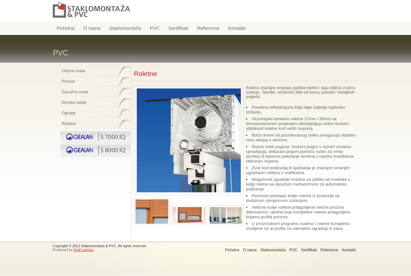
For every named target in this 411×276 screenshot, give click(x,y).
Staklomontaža (125, 28)
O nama (91, 28)
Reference (208, 28)
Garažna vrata (75, 91)
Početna (65, 28)
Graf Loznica (83, 250)
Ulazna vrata (73, 70)
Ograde (68, 113)
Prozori (68, 81)
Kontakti (236, 28)
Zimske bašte (74, 102)
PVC (155, 28)
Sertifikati (178, 28)
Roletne (69, 123)
